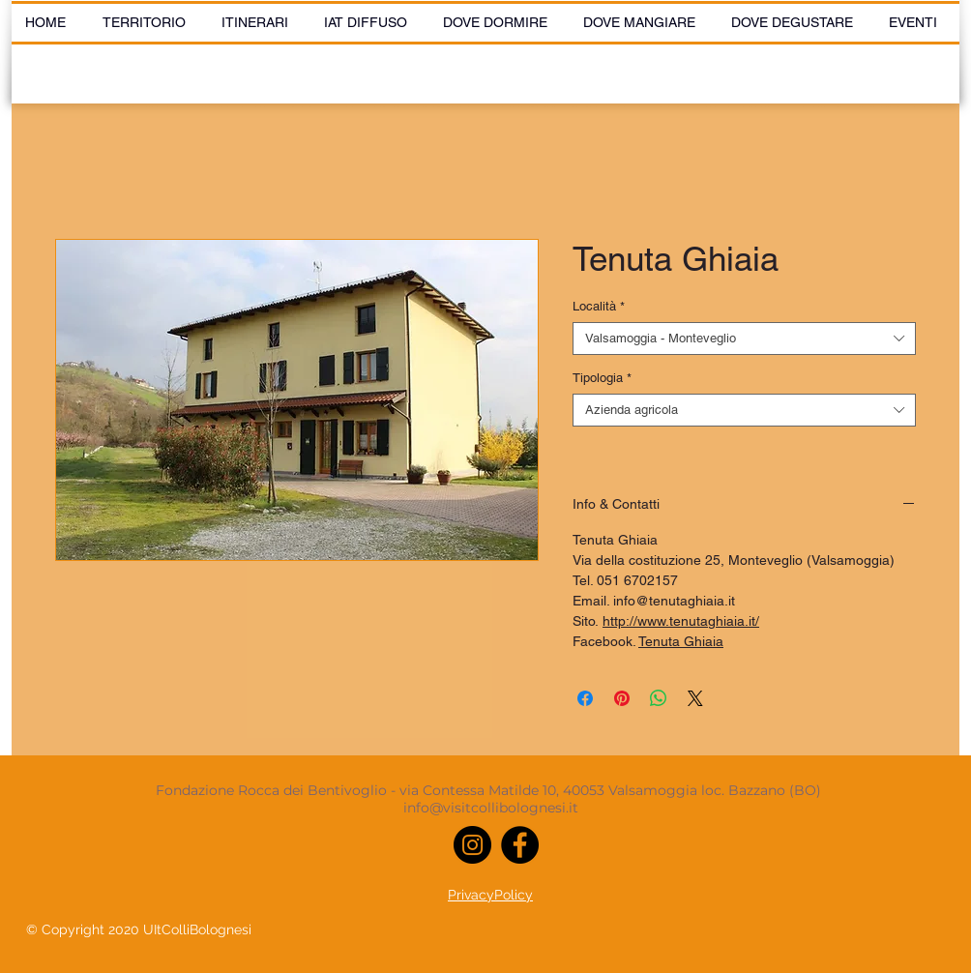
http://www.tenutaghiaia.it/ (681, 621)
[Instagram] (472, 845)
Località (599, 306)
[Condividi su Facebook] (585, 698)
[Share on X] (695, 698)
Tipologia (602, 377)
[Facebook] (520, 845)
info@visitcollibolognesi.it (490, 807)
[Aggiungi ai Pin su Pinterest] (621, 698)
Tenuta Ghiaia (680, 641)
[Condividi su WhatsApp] (658, 698)
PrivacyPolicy (490, 894)
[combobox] (744, 338)
